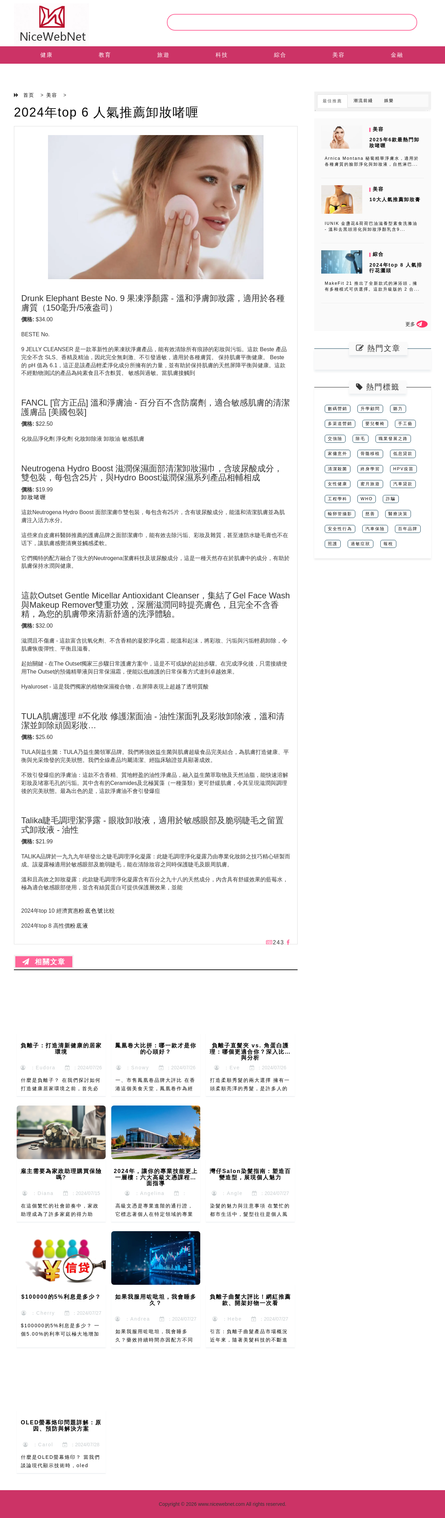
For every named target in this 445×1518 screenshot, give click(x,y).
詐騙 (391, 498)
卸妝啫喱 (33, 497)
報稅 (388, 543)
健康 (46, 55)
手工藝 (405, 423)
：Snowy (132, 1067)
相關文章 (43, 962)
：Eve (227, 1067)
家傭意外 (337, 453)
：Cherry (38, 1313)
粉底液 (79, 926)
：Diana (38, 1193)
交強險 (335, 438)
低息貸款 (403, 453)
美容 (338, 55)
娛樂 (389, 100)
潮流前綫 (363, 100)
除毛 (360, 438)
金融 (397, 55)
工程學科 (337, 498)
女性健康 (337, 483)
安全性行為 (340, 528)
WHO (367, 498)
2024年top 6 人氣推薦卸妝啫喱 (106, 112)
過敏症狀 (360, 543)
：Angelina (144, 1193)
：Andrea (132, 1319)
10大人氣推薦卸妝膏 (395, 199)
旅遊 (163, 55)
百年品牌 (408, 528)
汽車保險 (375, 528)
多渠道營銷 (340, 423)
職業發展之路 (393, 438)
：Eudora (38, 1067)
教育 (105, 55)
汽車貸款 (403, 483)
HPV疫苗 (403, 468)
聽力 (398, 408)
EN (46, 72)
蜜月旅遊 (370, 483)
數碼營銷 (337, 408)
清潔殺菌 (337, 468)
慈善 (370, 513)
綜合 (280, 55)
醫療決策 (398, 513)
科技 (222, 55)
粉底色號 (91, 911)
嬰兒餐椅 (375, 423)
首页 (28, 95)
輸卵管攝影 (340, 513)
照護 (333, 543)
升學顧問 (370, 408)
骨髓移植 (370, 453)
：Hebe (227, 1319)
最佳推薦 (332, 101)
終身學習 (370, 468)
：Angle (227, 1193)
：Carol (38, 1444)
